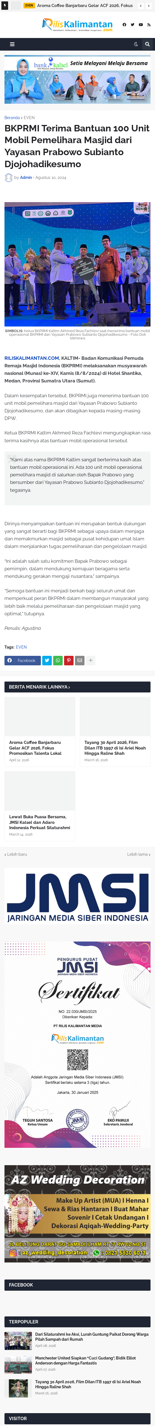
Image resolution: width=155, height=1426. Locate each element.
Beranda (12, 118)
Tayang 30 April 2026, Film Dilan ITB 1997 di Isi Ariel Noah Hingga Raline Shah (115, 748)
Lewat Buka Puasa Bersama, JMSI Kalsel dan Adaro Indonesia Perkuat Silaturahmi (39, 822)
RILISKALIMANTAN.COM (31, 358)
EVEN (29, 118)
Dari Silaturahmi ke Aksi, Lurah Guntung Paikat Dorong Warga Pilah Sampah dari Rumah (92, 1337)
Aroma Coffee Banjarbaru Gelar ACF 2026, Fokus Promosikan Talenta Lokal (85, 6)
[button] (140, 6)
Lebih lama (137, 854)
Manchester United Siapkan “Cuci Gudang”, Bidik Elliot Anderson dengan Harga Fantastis (85, 1360)
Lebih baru (17, 854)
